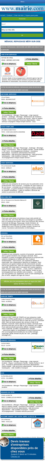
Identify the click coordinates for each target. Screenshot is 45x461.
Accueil (2, 15)
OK (22, 35)
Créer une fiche (19, 15)
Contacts (9, 15)
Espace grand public (31, 15)
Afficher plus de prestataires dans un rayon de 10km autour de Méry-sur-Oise (22, 283)
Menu (22, 2)
